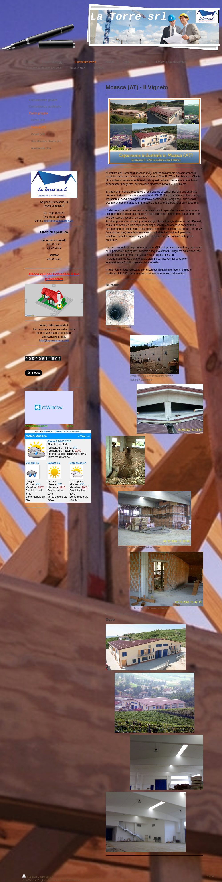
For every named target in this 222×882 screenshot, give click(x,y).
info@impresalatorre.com (58, 220)
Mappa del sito (46, 876)
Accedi (210, 876)
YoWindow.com (36, 426)
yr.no (70, 426)
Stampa (29, 876)
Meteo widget (49, 407)
